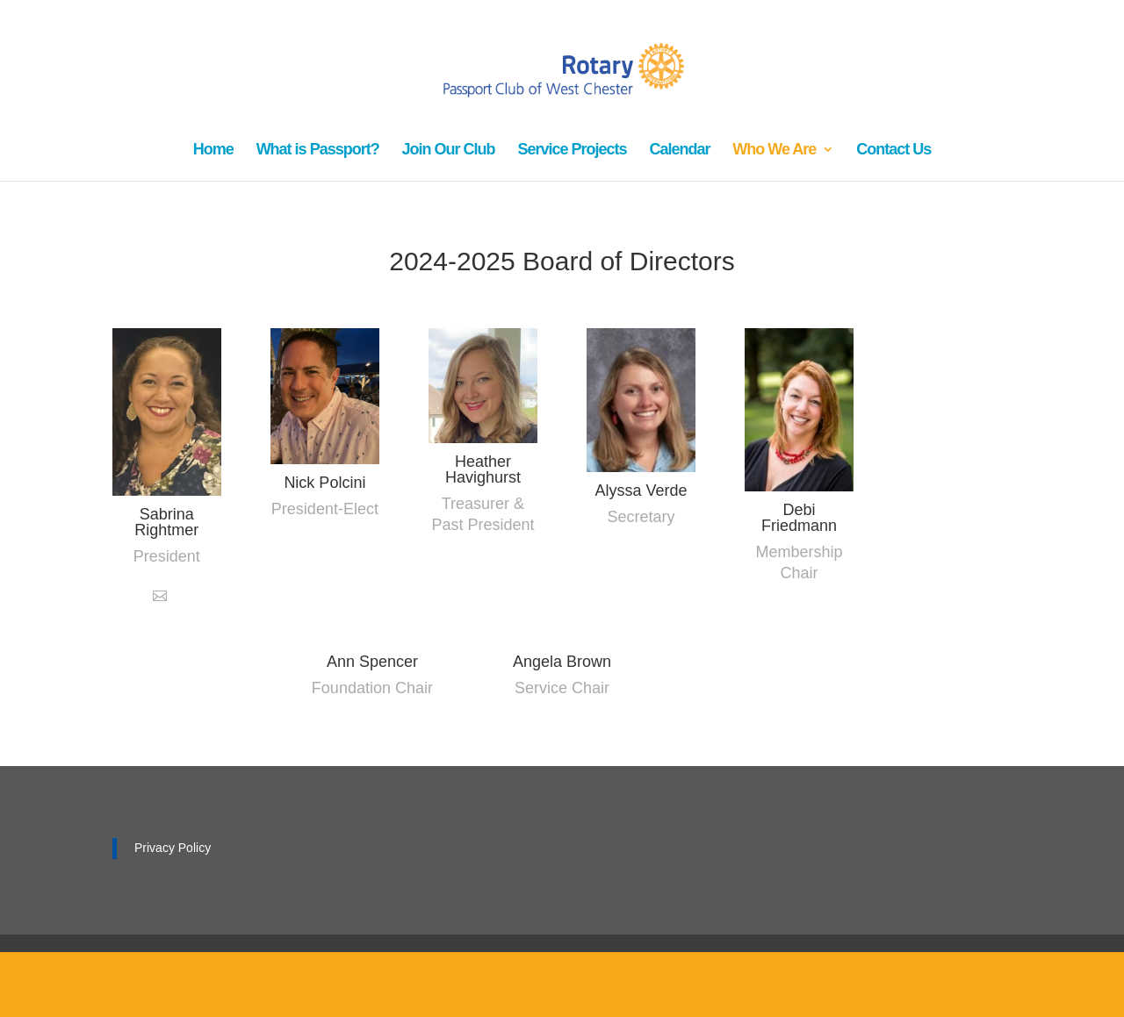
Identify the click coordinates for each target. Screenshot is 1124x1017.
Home (213, 150)
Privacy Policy (172, 848)
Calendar (679, 150)
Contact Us (893, 150)
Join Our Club (448, 150)
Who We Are (774, 150)
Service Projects (571, 150)
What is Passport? (317, 150)
